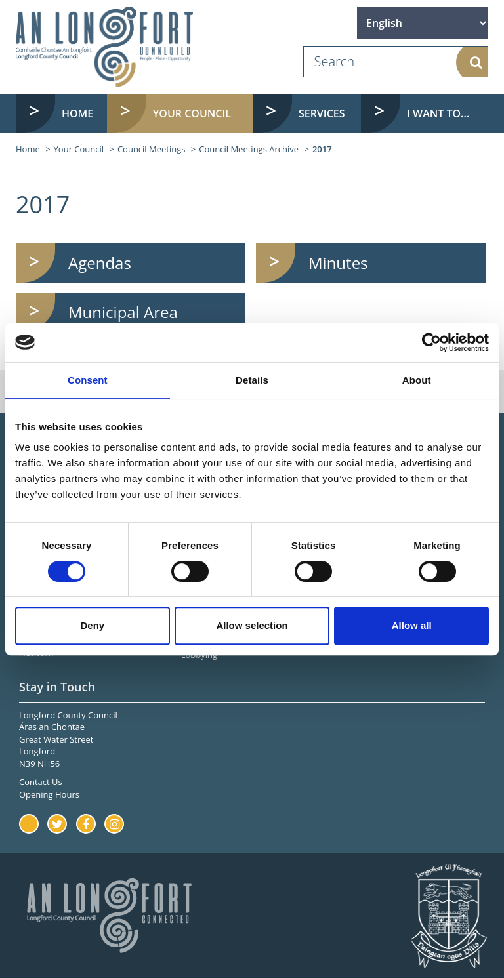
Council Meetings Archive (249, 149)
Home (77, 113)
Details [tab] (252, 380)
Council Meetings (151, 149)
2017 (322, 149)
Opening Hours (49, 794)
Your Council (79, 149)
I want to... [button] (438, 113)
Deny (92, 625)
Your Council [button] (192, 113)
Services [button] (322, 113)
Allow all (412, 625)
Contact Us (40, 782)
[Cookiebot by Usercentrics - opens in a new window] (431, 342)
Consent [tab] (88, 380)
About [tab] (416, 380)
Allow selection (251, 625)
